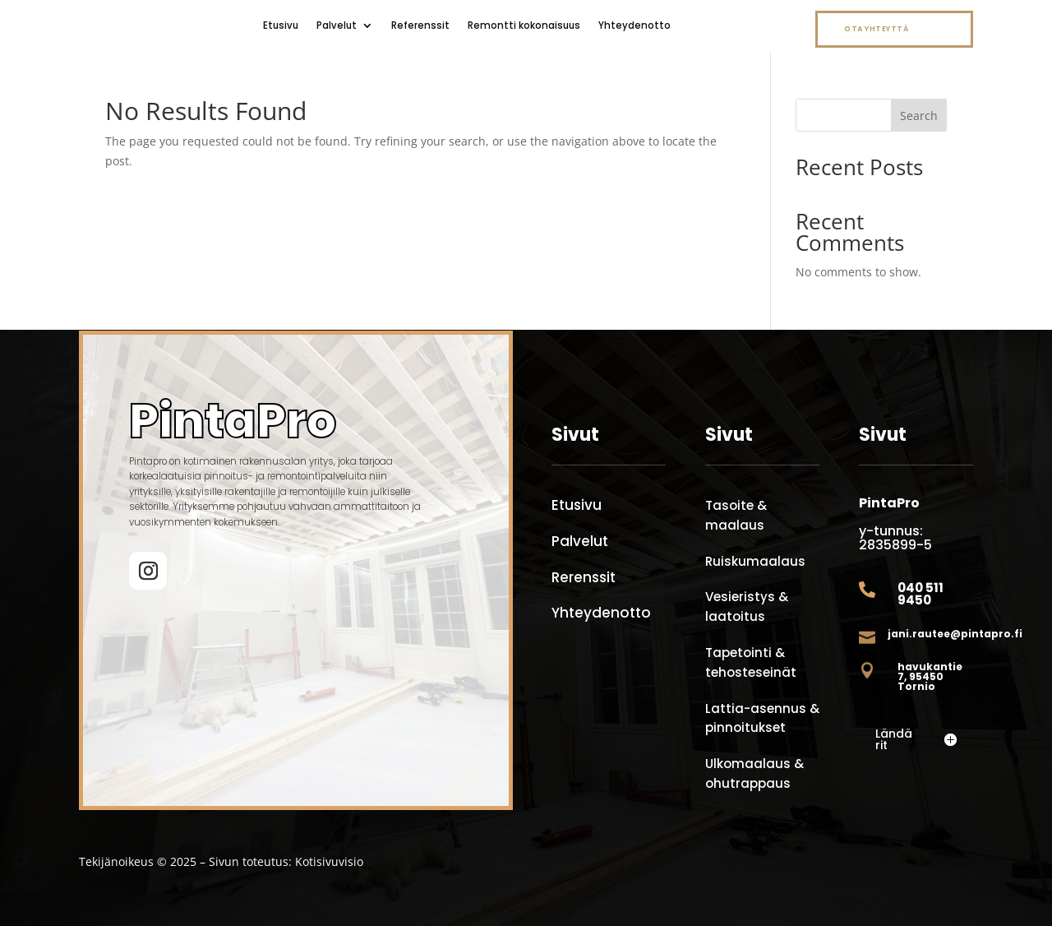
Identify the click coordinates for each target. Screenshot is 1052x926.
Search (919, 115)
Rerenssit (583, 577)
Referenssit (420, 26)
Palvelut (336, 26)
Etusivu (280, 26)
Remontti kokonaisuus (524, 26)
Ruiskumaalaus (755, 561)
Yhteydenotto (634, 26)
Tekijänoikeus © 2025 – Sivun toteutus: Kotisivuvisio (221, 861)
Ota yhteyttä (876, 29)
